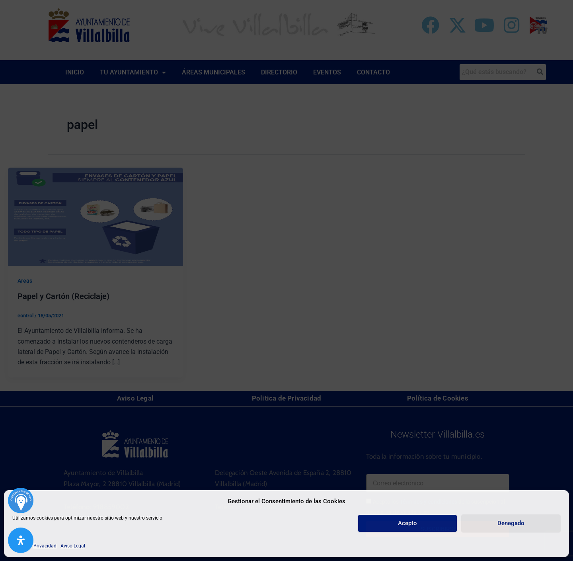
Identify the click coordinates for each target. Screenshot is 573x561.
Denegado (510, 523)
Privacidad (45, 546)
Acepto (407, 523)
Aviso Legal (72, 546)
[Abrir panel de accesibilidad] (20, 540)
